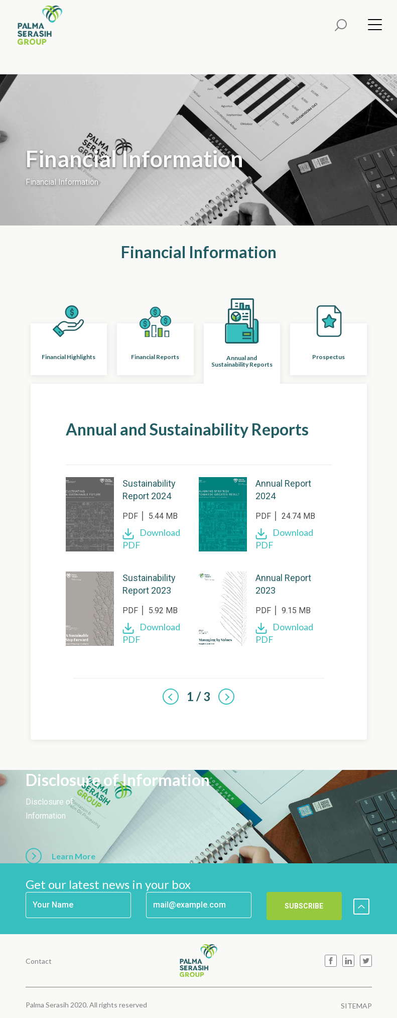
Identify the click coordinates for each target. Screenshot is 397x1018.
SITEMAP (356, 1005)
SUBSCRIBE (304, 906)
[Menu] (372, 26)
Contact (39, 961)
